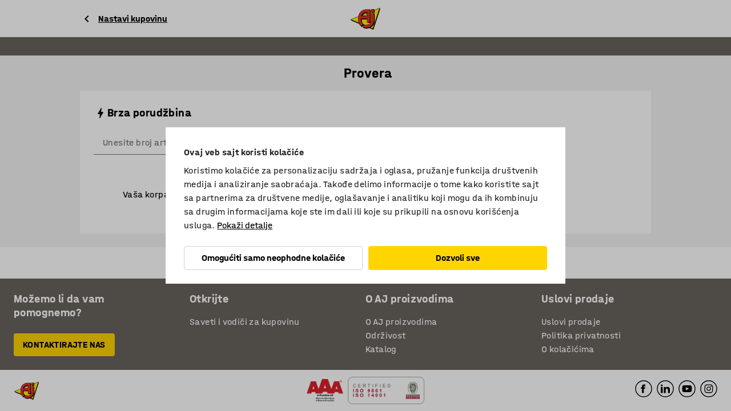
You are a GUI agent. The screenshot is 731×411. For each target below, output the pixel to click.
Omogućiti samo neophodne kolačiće (273, 257)
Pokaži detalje (244, 225)
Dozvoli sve (458, 257)
